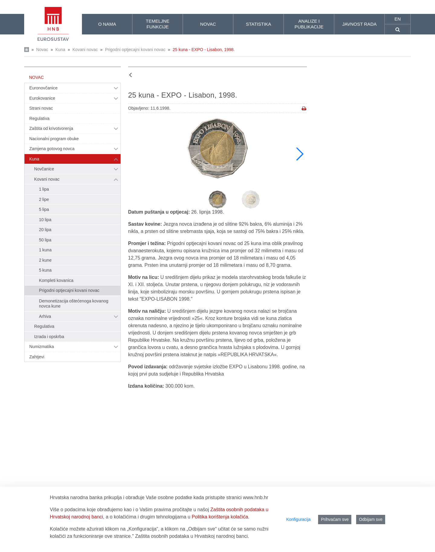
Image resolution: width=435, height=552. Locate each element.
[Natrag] (130, 75)
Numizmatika (41, 346)
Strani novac (41, 108)
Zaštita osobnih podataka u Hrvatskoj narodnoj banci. (192, 536)
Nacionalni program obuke (54, 138)
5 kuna (45, 270)
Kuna (60, 49)
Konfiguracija (298, 519)
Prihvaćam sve (335, 519)
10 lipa (45, 219)
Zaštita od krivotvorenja (51, 128)
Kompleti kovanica (56, 280)
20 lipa (45, 229)
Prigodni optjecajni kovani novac (135, 49)
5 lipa (44, 209)
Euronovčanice (43, 88)
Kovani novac (85, 49)
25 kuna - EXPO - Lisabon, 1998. (203, 49)
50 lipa (45, 239)
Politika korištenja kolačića (220, 516)
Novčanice (44, 168)
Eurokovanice (42, 98)
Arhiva (45, 316)
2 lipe (44, 199)
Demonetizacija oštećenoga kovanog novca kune (73, 304)
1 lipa (44, 189)
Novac (42, 49)
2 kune (45, 260)
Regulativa (39, 118)
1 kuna (45, 249)
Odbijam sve (370, 519)
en (398, 18)
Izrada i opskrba (49, 336)
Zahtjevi (36, 356)
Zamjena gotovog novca (52, 148)
